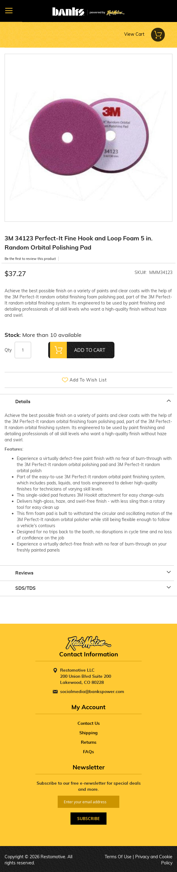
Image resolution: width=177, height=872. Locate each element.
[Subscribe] (88, 818)
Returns (88, 742)
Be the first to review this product (30, 259)
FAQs (88, 752)
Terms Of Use (118, 856)
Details (23, 402)
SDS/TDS (25, 588)
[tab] (88, 401)
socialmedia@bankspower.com (92, 692)
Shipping (88, 733)
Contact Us (89, 723)
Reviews (24, 573)
